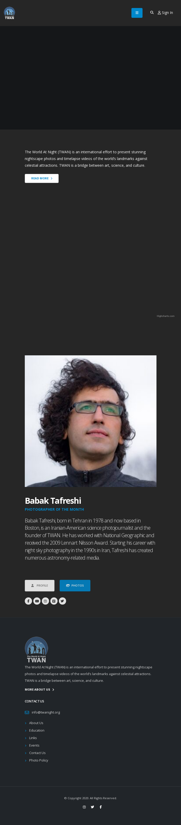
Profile (39, 594)
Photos (75, 594)
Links (33, 738)
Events (34, 745)
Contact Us (37, 753)
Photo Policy (38, 760)
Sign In (165, 12)
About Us (36, 723)
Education (36, 730)
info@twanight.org (46, 712)
